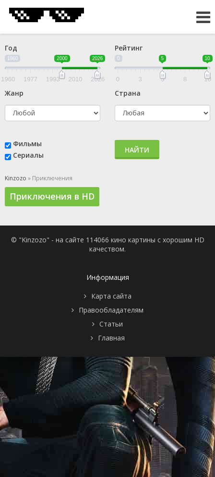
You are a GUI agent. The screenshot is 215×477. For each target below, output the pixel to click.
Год (11, 47)
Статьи (111, 323)
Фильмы (27, 143)
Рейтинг (129, 47)
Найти (137, 149)
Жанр (14, 93)
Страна (128, 93)
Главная (111, 337)
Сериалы (28, 155)
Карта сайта (111, 296)
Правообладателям (111, 309)
